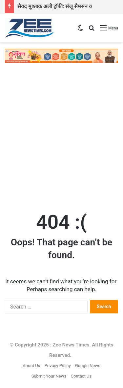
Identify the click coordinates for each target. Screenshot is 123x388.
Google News (87, 365)
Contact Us (81, 376)
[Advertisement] (61, 134)
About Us (31, 365)
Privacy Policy (58, 365)
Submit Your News (48, 376)
